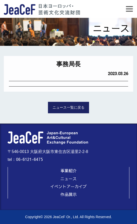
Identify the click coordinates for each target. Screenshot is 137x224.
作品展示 (68, 194)
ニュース (68, 178)
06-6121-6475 (29, 159)
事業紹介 (68, 170)
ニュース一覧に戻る (68, 107)
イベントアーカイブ (68, 186)
